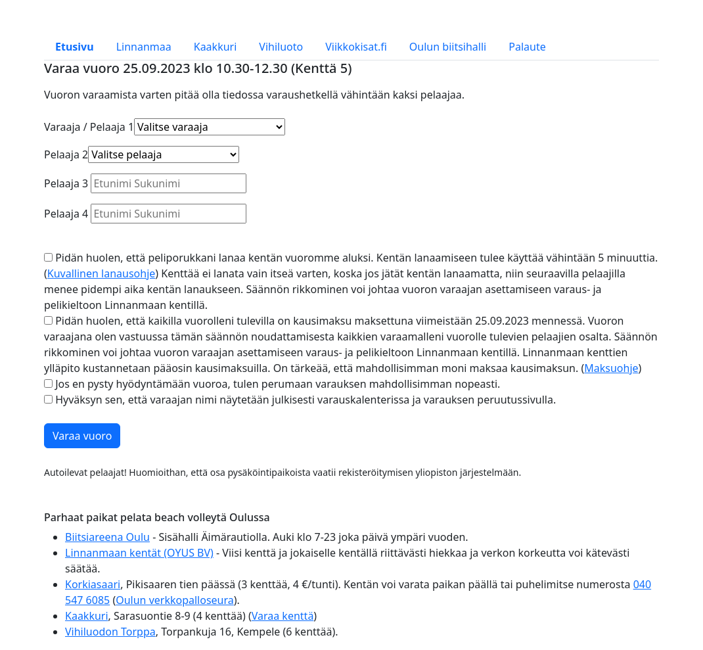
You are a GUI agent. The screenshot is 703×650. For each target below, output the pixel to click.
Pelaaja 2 (66, 154)
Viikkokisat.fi (356, 46)
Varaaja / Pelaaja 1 (89, 127)
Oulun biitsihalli (447, 46)
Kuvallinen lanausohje (101, 273)
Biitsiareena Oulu (107, 537)
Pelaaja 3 (66, 183)
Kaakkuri (215, 46)
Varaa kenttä (283, 616)
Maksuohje (611, 368)
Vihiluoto (281, 46)
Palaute (527, 46)
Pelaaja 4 (66, 213)
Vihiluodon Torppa (110, 631)
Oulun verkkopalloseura (175, 600)
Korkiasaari (92, 584)
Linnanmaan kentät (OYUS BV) (139, 553)
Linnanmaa (143, 46)
